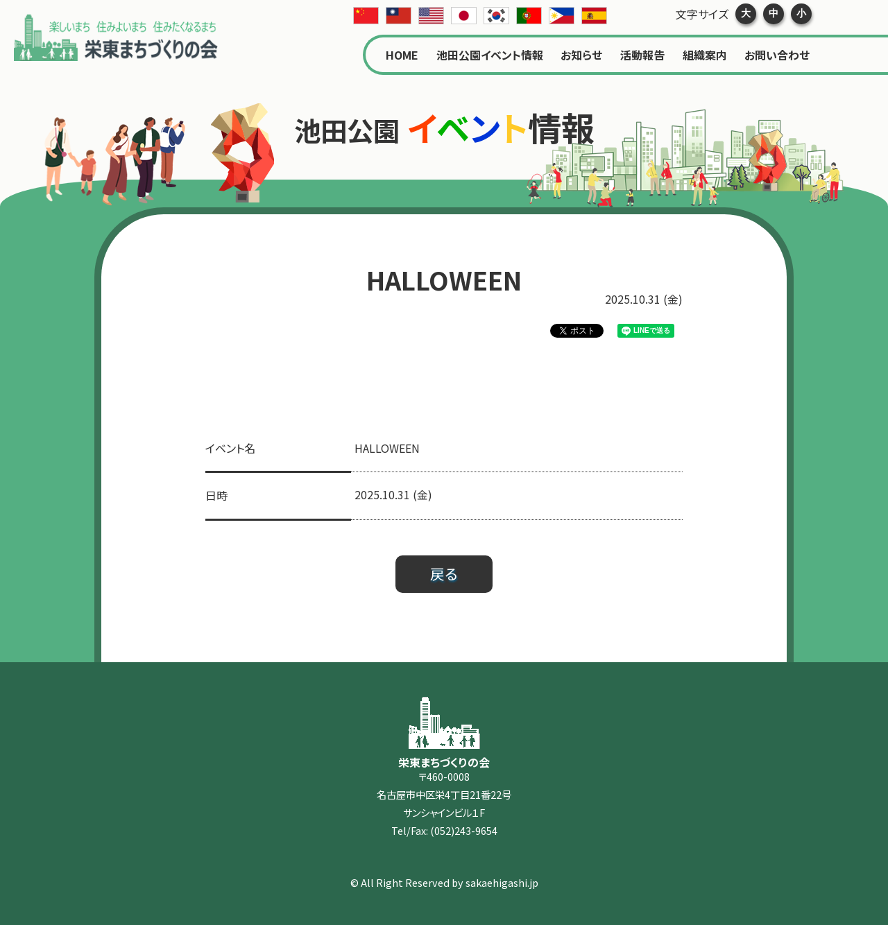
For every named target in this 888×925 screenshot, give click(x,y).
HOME (402, 54)
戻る (444, 573)
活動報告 (642, 54)
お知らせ (581, 54)
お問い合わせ (777, 54)
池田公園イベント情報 (489, 54)
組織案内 (705, 54)
